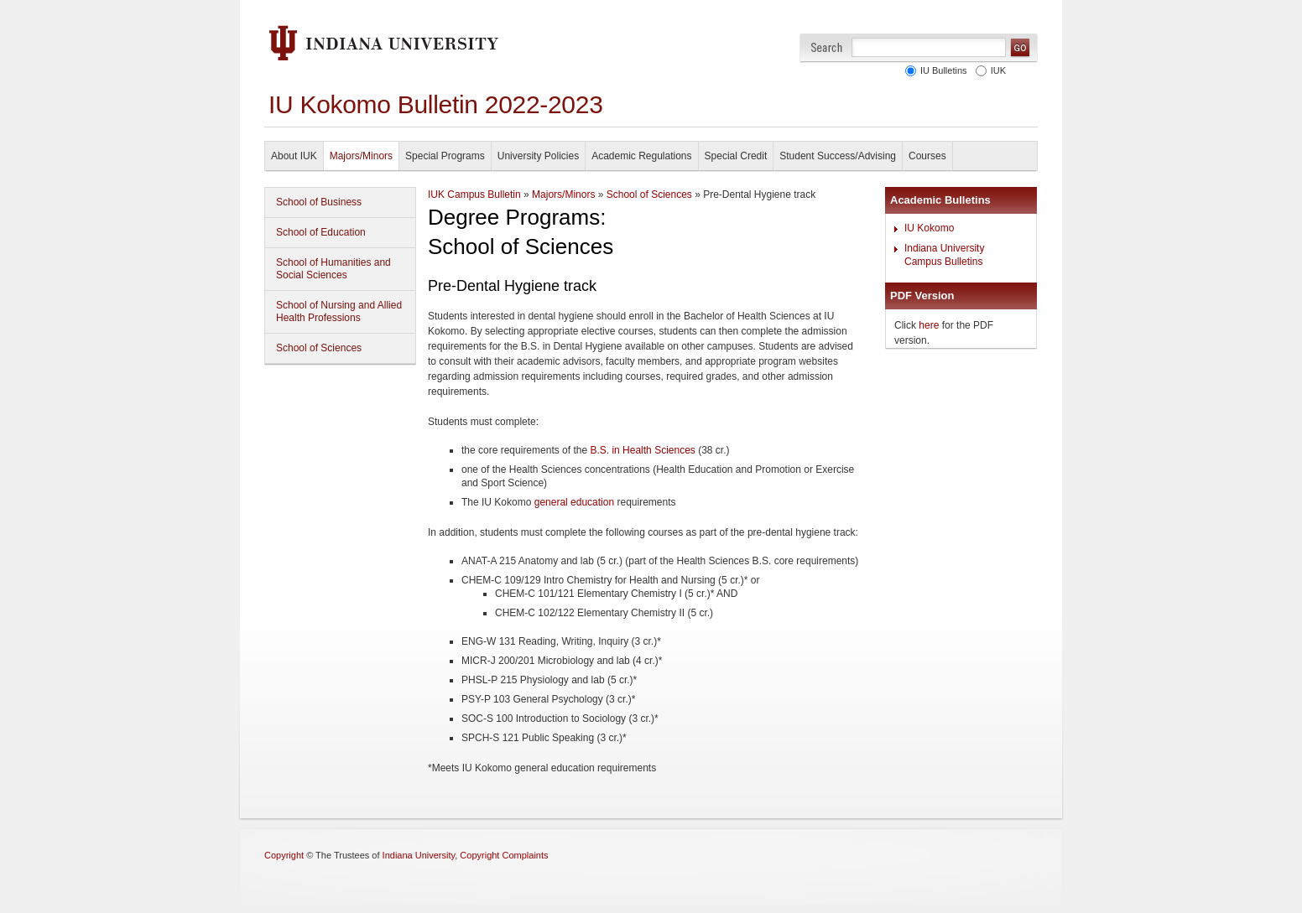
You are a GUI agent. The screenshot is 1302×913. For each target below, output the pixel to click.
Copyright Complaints (504, 855)
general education (574, 502)
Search (826, 47)
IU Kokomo (929, 228)
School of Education (321, 232)
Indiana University (419, 855)
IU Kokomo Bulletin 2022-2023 (435, 104)
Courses (927, 156)
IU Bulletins (941, 70)
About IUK (294, 156)
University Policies (538, 156)
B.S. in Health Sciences (642, 450)
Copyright (284, 855)
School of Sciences (319, 348)
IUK (996, 70)
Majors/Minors (361, 156)
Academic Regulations (641, 156)
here (929, 325)
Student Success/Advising (837, 156)
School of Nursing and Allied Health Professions (339, 311)
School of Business (319, 202)
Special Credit (736, 156)
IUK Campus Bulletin (474, 194)
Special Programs (445, 156)
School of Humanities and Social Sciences (333, 269)
